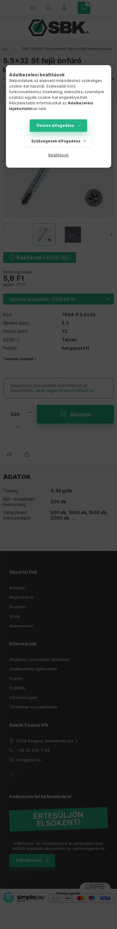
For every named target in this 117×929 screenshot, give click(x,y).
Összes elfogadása (55, 125)
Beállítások (58, 155)
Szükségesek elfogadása (55, 141)
